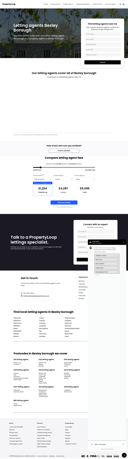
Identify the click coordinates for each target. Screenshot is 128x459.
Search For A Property (43, 430)
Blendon (16, 337)
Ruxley (41, 382)
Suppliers (67, 439)
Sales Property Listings (43, 444)
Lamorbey (42, 337)
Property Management (44, 436)
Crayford (42, 321)
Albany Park (17, 318)
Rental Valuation (42, 447)
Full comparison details (64, 207)
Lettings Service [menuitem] (55, 3)
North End (68, 326)
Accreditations (13, 436)
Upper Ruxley (43, 383)
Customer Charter (14, 439)
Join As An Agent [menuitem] (110, 3)
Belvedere (17, 326)
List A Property (41, 427)
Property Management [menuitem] (83, 3)
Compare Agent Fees (15, 441)
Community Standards (16, 427)
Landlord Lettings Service (44, 433)
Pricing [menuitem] (45, 3)
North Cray (68, 324)
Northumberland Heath (72, 329)
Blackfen (16, 334)
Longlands (68, 321)
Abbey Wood (43, 395)
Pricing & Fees (13, 433)
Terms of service (42, 457)
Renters (67, 441)
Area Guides (68, 427)
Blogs (66, 430)
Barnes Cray (17, 324)
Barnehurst (17, 321)
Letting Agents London (16, 444)
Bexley (16, 329)
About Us (12, 430)
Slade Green (69, 334)
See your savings (64, 203)
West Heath (43, 394)
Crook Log (42, 324)
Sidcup (67, 331)
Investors (67, 436)
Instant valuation (64, 151)
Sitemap (51, 457)
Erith (40, 331)
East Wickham (43, 329)
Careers (67, 433)
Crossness (42, 326)
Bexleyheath (17, 331)
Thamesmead (43, 397)
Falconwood (68, 392)
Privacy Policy (60, 457)
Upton (67, 337)
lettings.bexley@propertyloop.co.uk (36, 297)
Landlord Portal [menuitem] (97, 3)
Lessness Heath (70, 318)
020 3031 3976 (39, 135)
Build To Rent (41, 439)
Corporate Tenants (71, 444)
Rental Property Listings (44, 441)
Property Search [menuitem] (68, 3)
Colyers (41, 318)
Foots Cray (42, 334)
